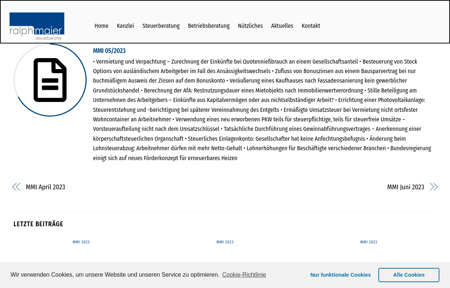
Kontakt (311, 25)
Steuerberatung (161, 25)
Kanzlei (125, 25)
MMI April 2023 (45, 187)
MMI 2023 (81, 242)
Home (101, 25)
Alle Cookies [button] (409, 275)
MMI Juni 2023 (405, 187)
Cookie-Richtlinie (244, 275)
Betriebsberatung (209, 25)
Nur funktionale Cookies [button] (340, 275)
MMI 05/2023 (109, 51)
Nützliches (250, 25)
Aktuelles (282, 25)
